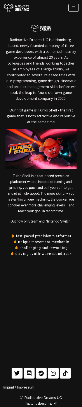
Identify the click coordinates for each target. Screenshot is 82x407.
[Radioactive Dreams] (16, 8)
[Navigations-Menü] (73, 8)
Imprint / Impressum (18, 387)
